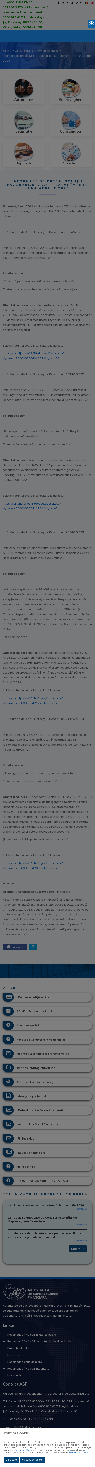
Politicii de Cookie (24, 1449)
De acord (11, 1459)
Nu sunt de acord (32, 1459)
